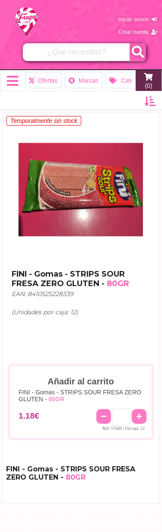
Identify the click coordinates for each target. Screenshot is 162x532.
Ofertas (43, 80)
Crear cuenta (138, 32)
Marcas (83, 80)
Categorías (129, 80)
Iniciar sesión (137, 19)
